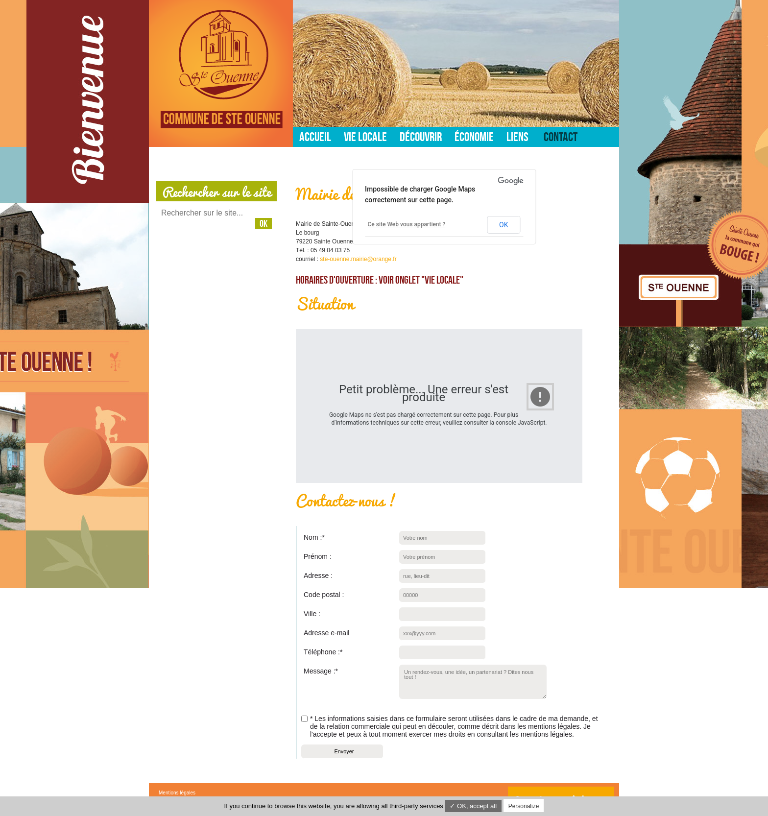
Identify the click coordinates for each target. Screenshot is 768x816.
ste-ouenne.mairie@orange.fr (358, 259)
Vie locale (365, 136)
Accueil (315, 136)
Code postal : (324, 595)
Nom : (313, 536)
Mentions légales (177, 792)
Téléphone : (321, 651)
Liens (517, 136)
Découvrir (421, 136)
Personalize (523, 806)
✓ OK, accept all (473, 806)
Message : (319, 670)
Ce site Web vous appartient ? (407, 224)
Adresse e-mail (326, 633)
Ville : (312, 614)
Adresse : (318, 575)
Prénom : (318, 556)
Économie (474, 136)
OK (503, 225)
